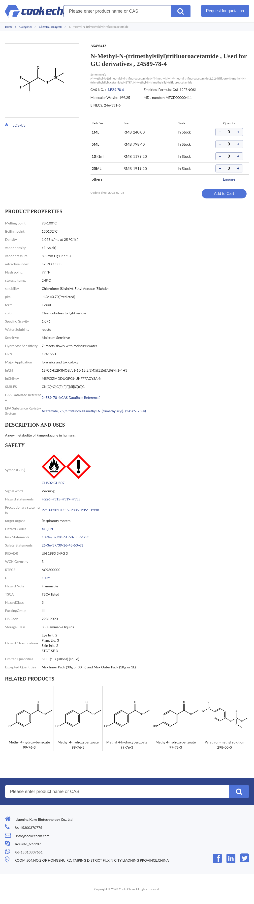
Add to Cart (224, 194)
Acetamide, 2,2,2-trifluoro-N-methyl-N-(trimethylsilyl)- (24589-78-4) (94, 411)
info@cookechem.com (32, 836)
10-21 (46, 578)
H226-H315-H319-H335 (61, 499)
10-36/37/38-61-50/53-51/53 (65, 537)
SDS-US (18, 125)
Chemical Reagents (50, 26)
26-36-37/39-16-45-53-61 (62, 545)
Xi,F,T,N (47, 529)
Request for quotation (225, 11)
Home (8, 26)
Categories (25, 26)
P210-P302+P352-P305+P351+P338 (70, 510)
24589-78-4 (115, 90)
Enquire (229, 179)
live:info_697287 (28, 844)
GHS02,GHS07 (53, 483)
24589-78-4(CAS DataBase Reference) (71, 397)
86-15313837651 (29, 852)
